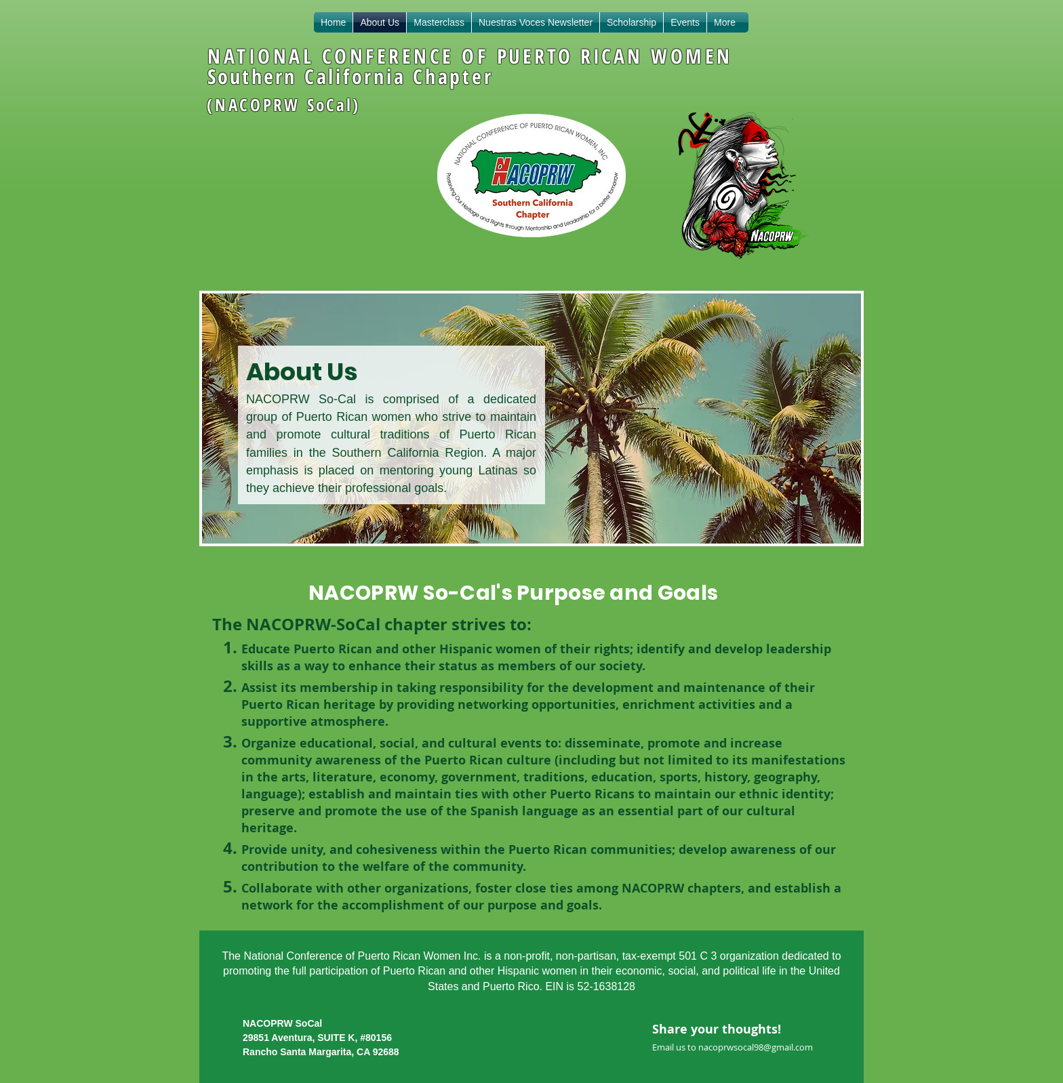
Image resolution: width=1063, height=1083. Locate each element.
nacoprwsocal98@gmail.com (755, 1047)
